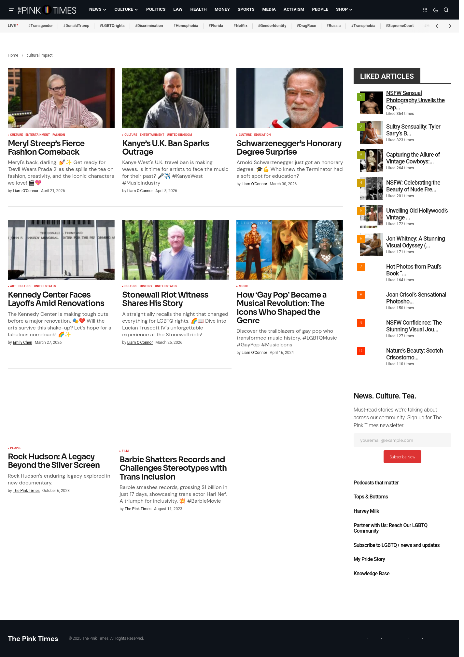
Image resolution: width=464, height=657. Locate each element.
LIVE (12, 26)
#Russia (334, 26)
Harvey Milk (366, 511)
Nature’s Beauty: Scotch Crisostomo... (414, 354)
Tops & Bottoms (371, 497)
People (15, 448)
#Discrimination (149, 26)
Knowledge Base (371, 574)
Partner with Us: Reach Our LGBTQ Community (391, 528)
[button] (12, 10)
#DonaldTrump (76, 26)
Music (243, 286)
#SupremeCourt (400, 26)
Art (13, 286)
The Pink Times (33, 638)
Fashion (58, 135)
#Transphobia (363, 26)
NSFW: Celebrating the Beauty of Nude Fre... (413, 186)
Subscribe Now (402, 457)
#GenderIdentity (272, 26)
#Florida (216, 26)
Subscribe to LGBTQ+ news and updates (397, 545)
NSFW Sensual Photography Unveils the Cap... (415, 100)
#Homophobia (185, 26)
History (146, 286)
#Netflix (240, 26)
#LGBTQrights (112, 26)
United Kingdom (179, 135)
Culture (16, 135)
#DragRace (306, 26)
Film (125, 451)
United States (45, 286)
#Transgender (40, 26)
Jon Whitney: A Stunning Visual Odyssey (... (415, 242)
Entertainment (37, 135)
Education (262, 135)
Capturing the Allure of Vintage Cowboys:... (413, 158)
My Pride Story (369, 559)
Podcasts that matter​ (376, 483)
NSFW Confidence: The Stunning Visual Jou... (414, 326)
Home (13, 55)
